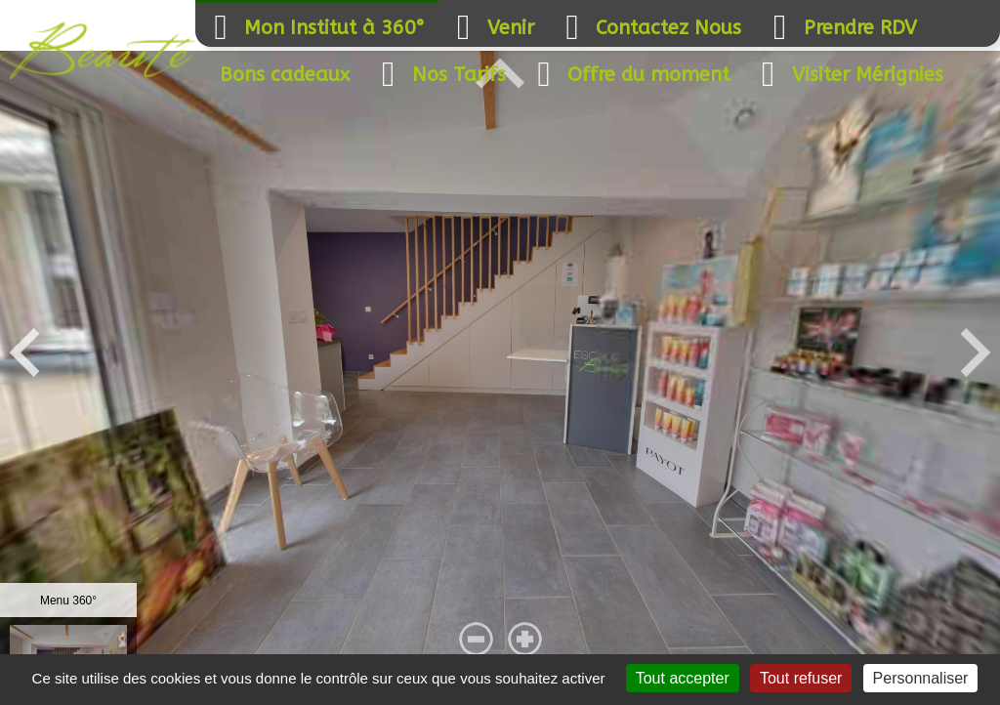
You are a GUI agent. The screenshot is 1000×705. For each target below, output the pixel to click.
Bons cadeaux (285, 74)
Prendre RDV (841, 28)
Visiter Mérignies (848, 74)
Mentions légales (176, 698)
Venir (491, 28)
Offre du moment (628, 74)
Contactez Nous (649, 28)
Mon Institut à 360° (315, 28)
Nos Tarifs (439, 74)
